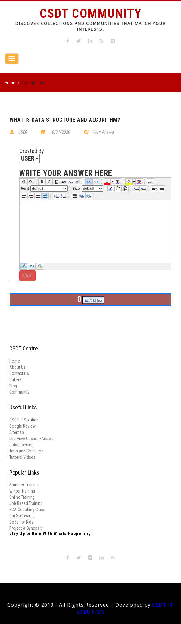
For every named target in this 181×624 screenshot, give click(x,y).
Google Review (22, 426)
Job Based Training (25, 503)
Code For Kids (21, 521)
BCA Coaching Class (27, 509)
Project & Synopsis (26, 528)
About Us (17, 367)
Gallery (15, 379)
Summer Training (24, 484)
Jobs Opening (21, 444)
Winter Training (22, 490)
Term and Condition (26, 450)
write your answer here (65, 173)
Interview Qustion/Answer (32, 438)
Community (19, 392)
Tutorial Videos (22, 457)
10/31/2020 (60, 132)
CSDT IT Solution (24, 419)
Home (10, 82)
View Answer (103, 132)
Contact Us (19, 373)
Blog (13, 385)
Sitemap (16, 432)
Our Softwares (22, 515)
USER (22, 132)
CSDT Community (91, 13)
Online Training (22, 497)
